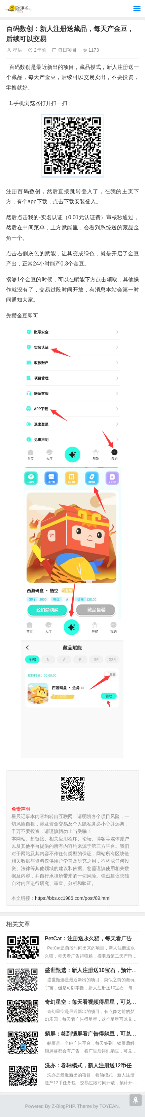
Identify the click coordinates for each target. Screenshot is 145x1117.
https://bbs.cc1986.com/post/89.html (72, 898)
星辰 (17, 50)
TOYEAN (108, 1106)
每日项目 (67, 50)
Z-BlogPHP (63, 1106)
